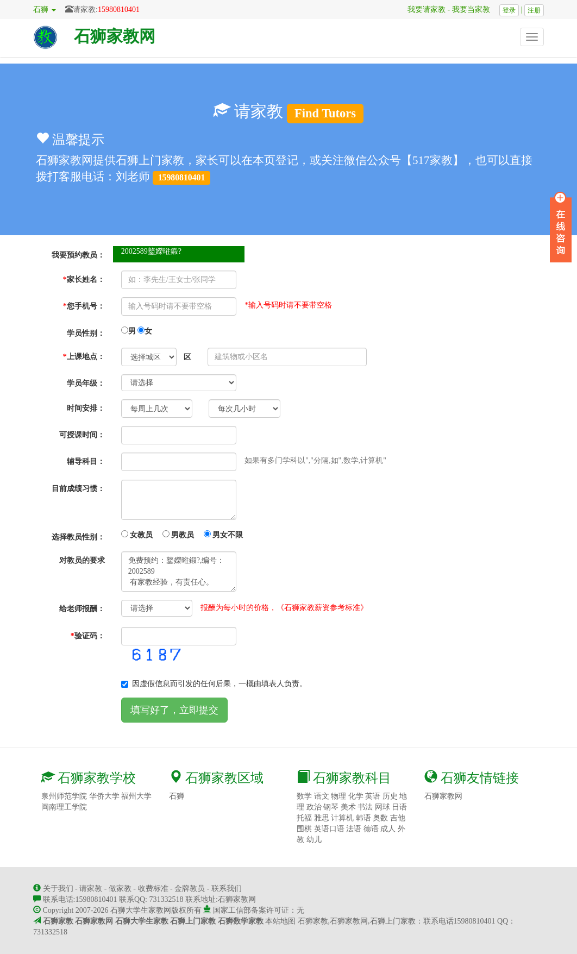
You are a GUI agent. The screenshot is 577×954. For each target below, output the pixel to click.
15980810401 (119, 9)
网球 (382, 807)
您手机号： (84, 306)
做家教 (120, 888)
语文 (321, 796)
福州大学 (136, 796)
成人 (388, 829)
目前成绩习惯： (78, 489)
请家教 (90, 888)
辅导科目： (86, 461)
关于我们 (58, 888)
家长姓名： (84, 279)
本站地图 (280, 921)
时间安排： (86, 408)
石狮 (176, 796)
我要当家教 (475, 9)
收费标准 (153, 888)
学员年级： (86, 383)
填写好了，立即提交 (174, 710)
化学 (355, 796)
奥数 (380, 818)
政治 (314, 807)
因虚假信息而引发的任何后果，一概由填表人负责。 (214, 684)
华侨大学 (104, 796)
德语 (371, 829)
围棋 (304, 829)
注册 (534, 10)
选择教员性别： (78, 537)
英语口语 (329, 829)
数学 (304, 796)
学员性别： (86, 333)
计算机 (342, 818)
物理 (338, 796)
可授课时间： (82, 435)
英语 (372, 796)
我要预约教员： (78, 255)
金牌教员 (189, 888)
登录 (509, 10)
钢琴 (330, 807)
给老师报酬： (82, 609)
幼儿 (314, 840)
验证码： (88, 636)
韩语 (363, 818)
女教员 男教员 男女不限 (182, 534)
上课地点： (84, 357)
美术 (348, 807)
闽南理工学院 (64, 807)
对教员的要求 (82, 560)
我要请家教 (423, 9)
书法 (365, 807)
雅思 (321, 818)
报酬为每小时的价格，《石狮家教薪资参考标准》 (284, 608)
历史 (390, 796)
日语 (399, 807)
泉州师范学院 (64, 796)
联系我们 (226, 888)
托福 (304, 818)
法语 (353, 829)
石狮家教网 (114, 36)
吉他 (397, 818)
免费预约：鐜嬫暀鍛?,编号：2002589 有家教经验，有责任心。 (179, 571)
